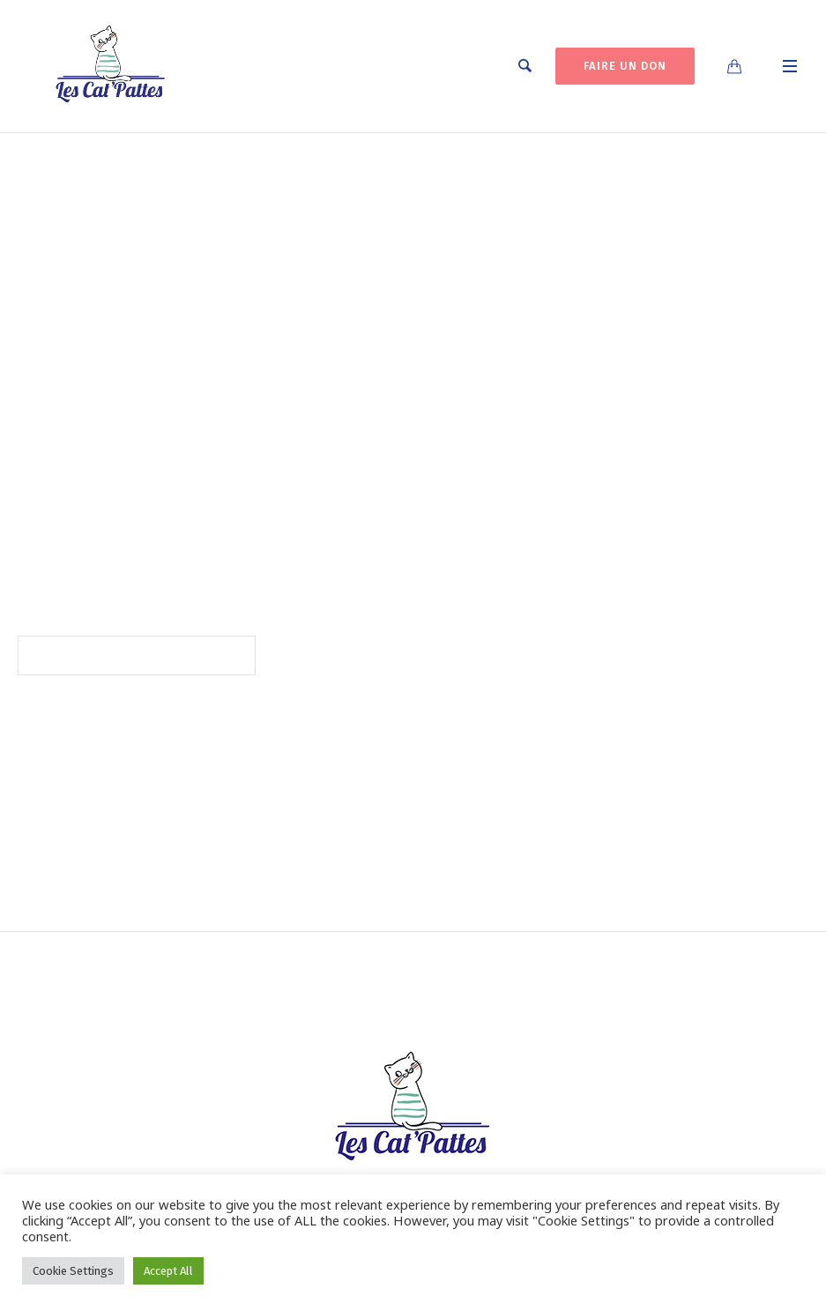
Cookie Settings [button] (73, 1270)
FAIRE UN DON (625, 65)
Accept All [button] (168, 1270)
